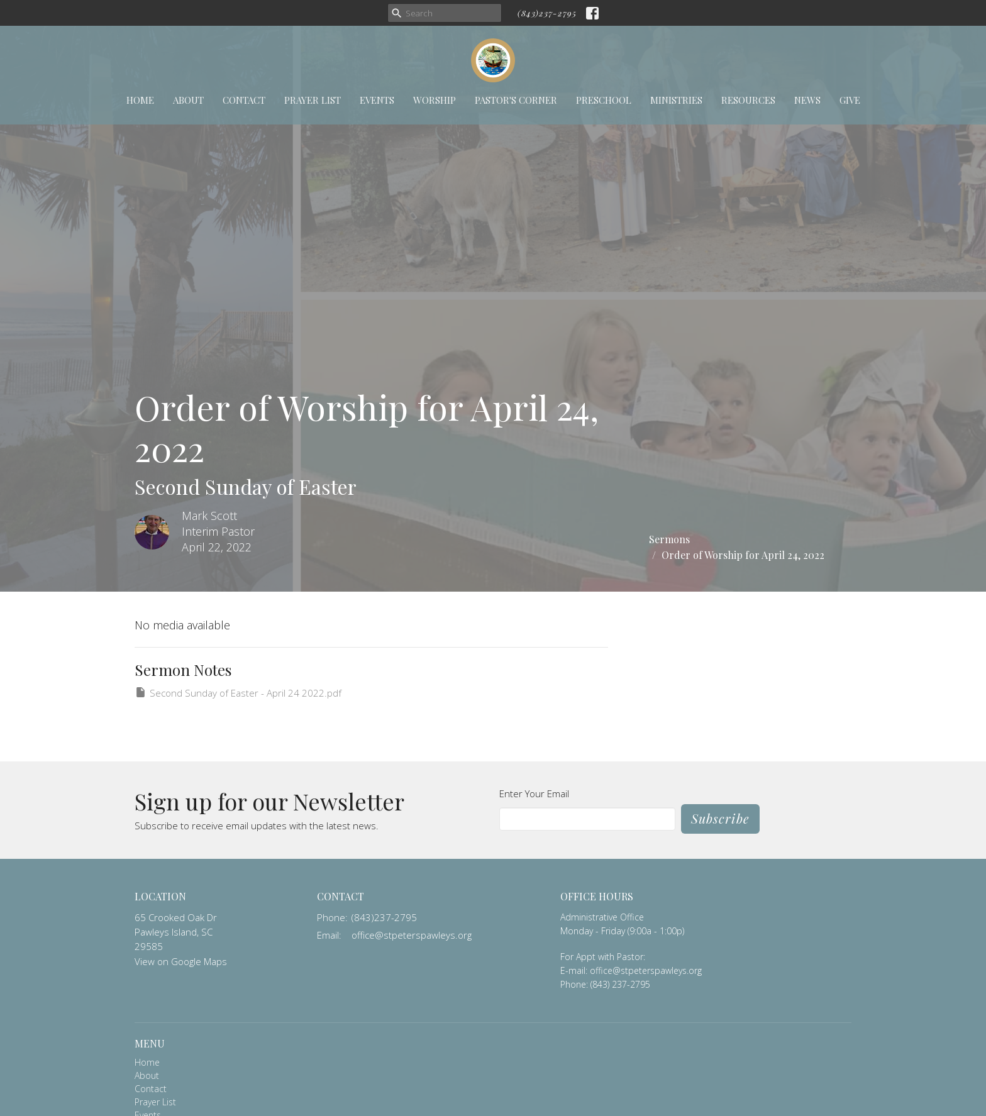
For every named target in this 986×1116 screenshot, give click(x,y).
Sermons (669, 539)
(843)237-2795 (547, 13)
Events (377, 100)
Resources (748, 100)
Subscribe (720, 818)
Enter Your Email (534, 793)
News (807, 100)
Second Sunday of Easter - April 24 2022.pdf (238, 692)
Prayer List (312, 100)
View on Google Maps (181, 961)
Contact (244, 100)
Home (140, 100)
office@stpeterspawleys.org (412, 935)
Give (849, 100)
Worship (434, 100)
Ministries (676, 100)
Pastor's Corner (516, 100)
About (188, 100)
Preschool (603, 100)
